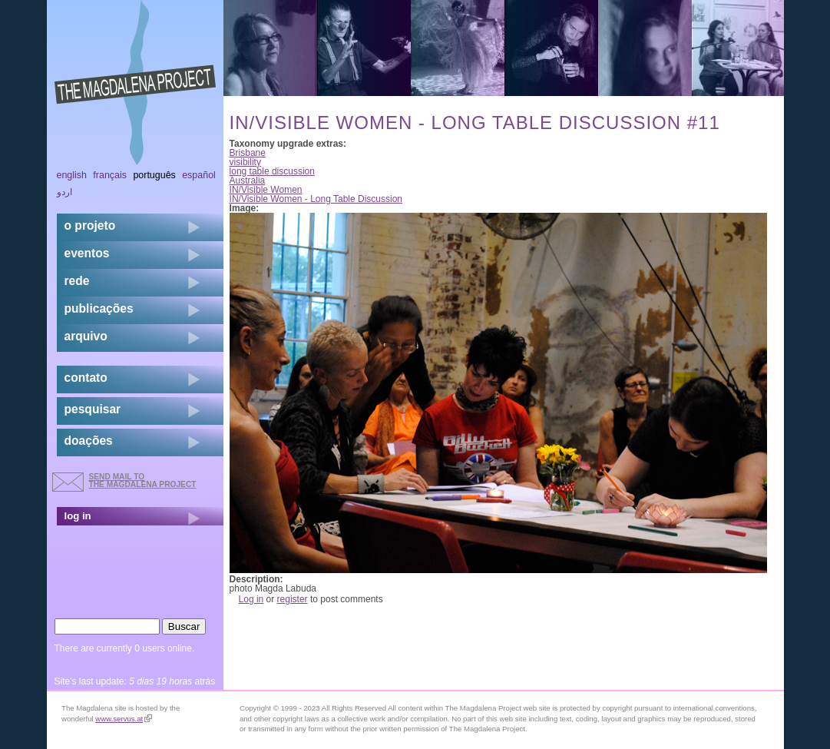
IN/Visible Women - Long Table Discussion (316, 199)
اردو (64, 192)
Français (110, 175)
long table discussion (272, 171)
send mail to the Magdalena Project (143, 480)
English (72, 175)
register (292, 599)
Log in (251, 599)
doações (88, 440)
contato (85, 377)
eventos (87, 253)
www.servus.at (123, 718)
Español (199, 175)
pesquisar (92, 409)
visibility (245, 162)
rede (77, 280)
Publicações (99, 308)
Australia (248, 180)
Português (154, 175)
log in (77, 516)
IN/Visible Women (266, 189)
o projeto (90, 225)
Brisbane (248, 152)
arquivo (85, 336)
